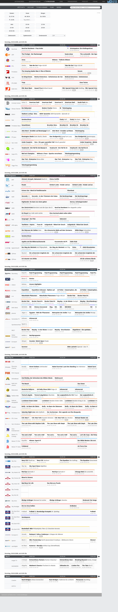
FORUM (94, 1)
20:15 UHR (31, 7)
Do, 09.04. (43, 16)
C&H (103, 1)
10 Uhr (27, 24)
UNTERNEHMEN (18, 1)
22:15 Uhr (27, 31)
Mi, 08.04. (27, 16)
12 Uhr (43, 24)
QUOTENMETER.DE (33, 1)
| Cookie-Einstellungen (21, 594)
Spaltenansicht (27, 35)
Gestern (12, 13)
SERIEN (59, 7)
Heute (27, 13)
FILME (52, 7)
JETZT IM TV (21, 7)
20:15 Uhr (12, 31)
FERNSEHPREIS (71, 1)
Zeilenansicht (11, 35)
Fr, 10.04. (11, 19)
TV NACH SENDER (41, 7)
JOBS (60, 1)
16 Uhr (27, 27)
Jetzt (11, 24)
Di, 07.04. (11, 16)
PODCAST (84, 1)
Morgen (43, 13)
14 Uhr (12, 27)
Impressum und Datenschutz (9, 594)
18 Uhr (43, 27)
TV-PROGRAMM (49, 1)
